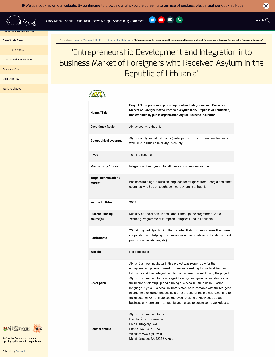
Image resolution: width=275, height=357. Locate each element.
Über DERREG (11, 78)
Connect (20, 351)
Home (76, 40)
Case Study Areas (13, 40)
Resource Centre (12, 69)
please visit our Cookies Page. (220, 5)
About (69, 21)
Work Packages (12, 88)
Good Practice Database (17, 59)
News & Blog (101, 21)
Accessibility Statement (128, 21)
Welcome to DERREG (93, 40)
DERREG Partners (13, 49)
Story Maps (54, 21)
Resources (83, 21)
